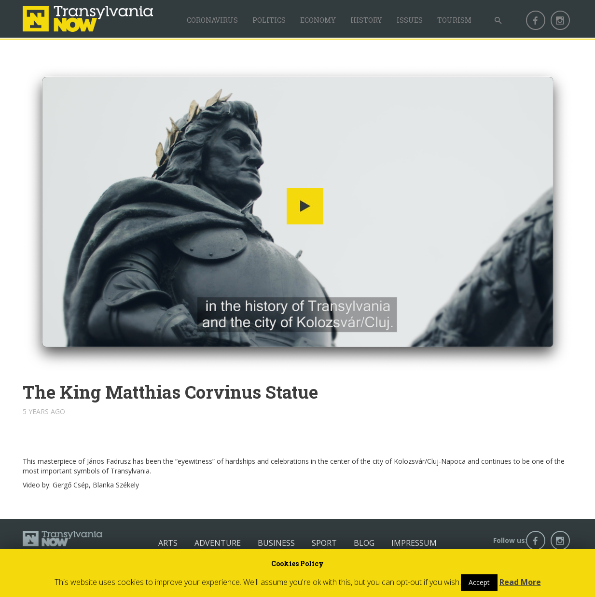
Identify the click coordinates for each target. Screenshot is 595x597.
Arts (168, 543)
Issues (410, 20)
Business (276, 543)
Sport (324, 543)
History (366, 20)
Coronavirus (212, 20)
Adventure (217, 543)
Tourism (454, 20)
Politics (269, 20)
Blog (364, 543)
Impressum (414, 543)
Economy (318, 20)
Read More (520, 582)
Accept (479, 582)
